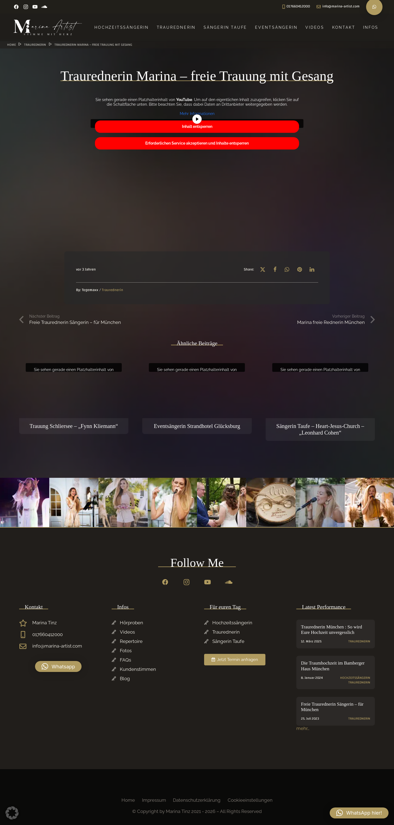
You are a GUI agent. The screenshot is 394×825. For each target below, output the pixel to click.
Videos (127, 632)
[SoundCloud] (44, 7)
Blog (125, 678)
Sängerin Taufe (228, 641)
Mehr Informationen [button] (197, 113)
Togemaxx (90, 289)
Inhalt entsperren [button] (197, 126)
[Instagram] (25, 7)
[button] (263, 269)
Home (128, 800)
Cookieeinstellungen (250, 800)
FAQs (125, 660)
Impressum (154, 800)
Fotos (126, 650)
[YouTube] (35, 7)
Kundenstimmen (138, 669)
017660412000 (47, 634)
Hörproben (131, 622)
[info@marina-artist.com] (25, 646)
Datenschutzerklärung (197, 800)
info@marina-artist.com (57, 646)
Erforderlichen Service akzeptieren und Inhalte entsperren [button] (197, 143)
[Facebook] (16, 7)
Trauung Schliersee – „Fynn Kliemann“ (74, 426)
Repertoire (131, 641)
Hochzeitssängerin (232, 622)
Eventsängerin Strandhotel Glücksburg (197, 426)
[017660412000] (25, 634)
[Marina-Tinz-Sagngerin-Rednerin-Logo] (48, 27)
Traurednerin (226, 632)
